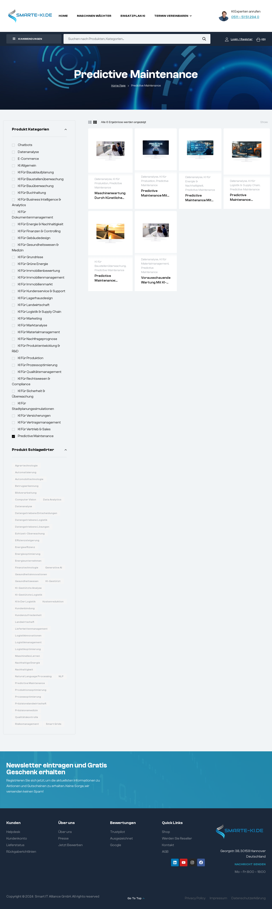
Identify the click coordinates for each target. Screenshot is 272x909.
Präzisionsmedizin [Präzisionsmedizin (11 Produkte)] (26, 710)
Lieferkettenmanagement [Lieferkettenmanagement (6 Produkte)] (31, 628)
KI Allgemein (27, 165)
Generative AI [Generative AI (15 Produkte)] (53, 567)
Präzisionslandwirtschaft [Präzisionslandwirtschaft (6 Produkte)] (30, 703)
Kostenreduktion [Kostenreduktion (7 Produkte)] (53, 601)
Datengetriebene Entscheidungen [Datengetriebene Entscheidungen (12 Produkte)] (36, 513)
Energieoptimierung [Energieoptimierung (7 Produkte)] (27, 553)
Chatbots (25, 145)
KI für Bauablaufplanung (36, 172)
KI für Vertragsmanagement (39, 422)
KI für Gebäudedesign (34, 238)
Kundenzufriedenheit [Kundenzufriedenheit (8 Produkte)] (28, 615)
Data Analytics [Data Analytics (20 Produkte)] (52, 499)
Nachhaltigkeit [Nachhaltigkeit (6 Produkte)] (24, 669)
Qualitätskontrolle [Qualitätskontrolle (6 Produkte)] (26, 717)
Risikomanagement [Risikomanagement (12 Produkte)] (27, 723)
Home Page (118, 85)
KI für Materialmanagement (39, 332)
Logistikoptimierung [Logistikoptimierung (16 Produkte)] (28, 649)
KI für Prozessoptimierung (37, 365)
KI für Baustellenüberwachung (41, 179)
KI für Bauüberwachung (36, 186)
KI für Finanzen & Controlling (39, 231)
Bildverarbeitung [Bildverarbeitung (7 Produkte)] (26, 492)
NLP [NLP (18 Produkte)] (61, 676)
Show (264, 122)
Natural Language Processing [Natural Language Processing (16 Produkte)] (33, 676)
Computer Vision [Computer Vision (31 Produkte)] (25, 499)
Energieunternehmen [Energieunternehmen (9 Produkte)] (28, 560)
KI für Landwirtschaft (34, 305)
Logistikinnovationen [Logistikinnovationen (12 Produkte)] (28, 635)
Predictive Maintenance (36, 436)
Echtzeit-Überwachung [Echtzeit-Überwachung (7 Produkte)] (30, 533)
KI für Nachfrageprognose (37, 339)
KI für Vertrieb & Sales (34, 429)
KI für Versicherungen (34, 416)
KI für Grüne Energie (33, 264)
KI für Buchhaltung (32, 193)
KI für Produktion (30, 358)
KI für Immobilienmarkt (35, 284)
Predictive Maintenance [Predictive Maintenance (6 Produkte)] (30, 683)
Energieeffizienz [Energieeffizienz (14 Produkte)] (25, 547)
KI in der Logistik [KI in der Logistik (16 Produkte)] (25, 601)
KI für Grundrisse (30, 257)
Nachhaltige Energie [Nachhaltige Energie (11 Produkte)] (27, 662)
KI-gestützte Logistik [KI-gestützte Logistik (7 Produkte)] (28, 594)
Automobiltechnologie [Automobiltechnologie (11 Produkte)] (29, 479)
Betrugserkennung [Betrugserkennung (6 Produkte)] (26, 485)
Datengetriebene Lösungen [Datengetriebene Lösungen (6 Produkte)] (32, 526)
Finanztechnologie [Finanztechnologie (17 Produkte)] (26, 567)
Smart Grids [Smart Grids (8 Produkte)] (53, 723)
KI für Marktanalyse (32, 325)
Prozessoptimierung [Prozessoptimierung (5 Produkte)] (28, 696)
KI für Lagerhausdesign (35, 298)
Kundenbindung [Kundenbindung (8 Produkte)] (25, 608)
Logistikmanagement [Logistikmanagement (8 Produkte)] (28, 642)
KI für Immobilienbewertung (39, 271)
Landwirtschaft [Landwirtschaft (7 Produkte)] (24, 621)
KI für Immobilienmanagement (41, 277)
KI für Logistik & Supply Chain (39, 312)
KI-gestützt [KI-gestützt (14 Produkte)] (53, 581)
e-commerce (28, 159)
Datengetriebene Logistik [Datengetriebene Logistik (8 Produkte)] (31, 519)
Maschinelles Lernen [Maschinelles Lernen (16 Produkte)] (27, 655)
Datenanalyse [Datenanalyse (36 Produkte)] (23, 506)
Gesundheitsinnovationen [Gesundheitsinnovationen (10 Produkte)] (31, 574)
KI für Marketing (30, 318)
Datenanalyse (28, 152)
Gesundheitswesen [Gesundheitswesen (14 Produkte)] (26, 581)
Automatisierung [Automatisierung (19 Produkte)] (25, 472)
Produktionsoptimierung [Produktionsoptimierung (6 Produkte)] (30, 689)
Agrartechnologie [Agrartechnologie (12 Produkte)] (26, 465)
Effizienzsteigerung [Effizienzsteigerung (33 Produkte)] (27, 540)
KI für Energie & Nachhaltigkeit (40, 224)
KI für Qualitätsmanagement (39, 372)
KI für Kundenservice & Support (41, 291)
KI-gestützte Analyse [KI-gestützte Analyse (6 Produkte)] (28, 587)
